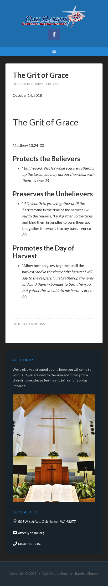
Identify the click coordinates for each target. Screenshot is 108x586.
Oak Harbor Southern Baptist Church (54, 17)
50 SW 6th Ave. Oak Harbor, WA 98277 (44, 521)
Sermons (38, 324)
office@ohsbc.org (28, 533)
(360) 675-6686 (27, 544)
